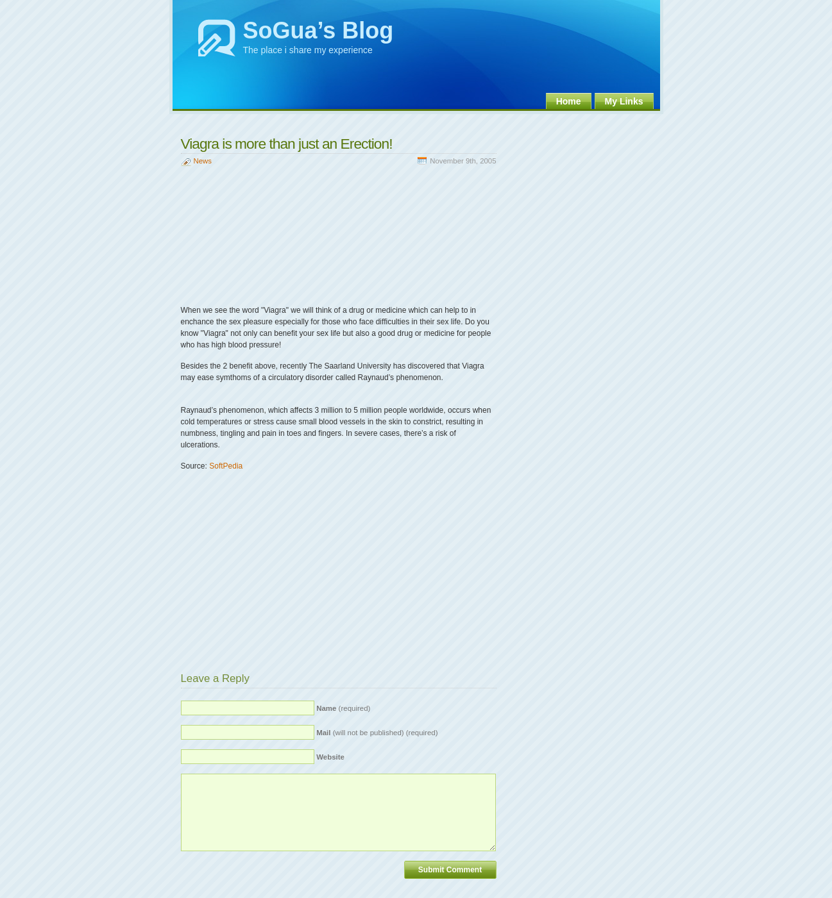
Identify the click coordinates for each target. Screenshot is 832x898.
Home (568, 101)
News (203, 161)
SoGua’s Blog (318, 30)
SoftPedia (225, 465)
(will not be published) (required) (376, 732)
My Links (624, 101)
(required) (343, 708)
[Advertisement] (331, 122)
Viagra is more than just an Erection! (287, 143)
